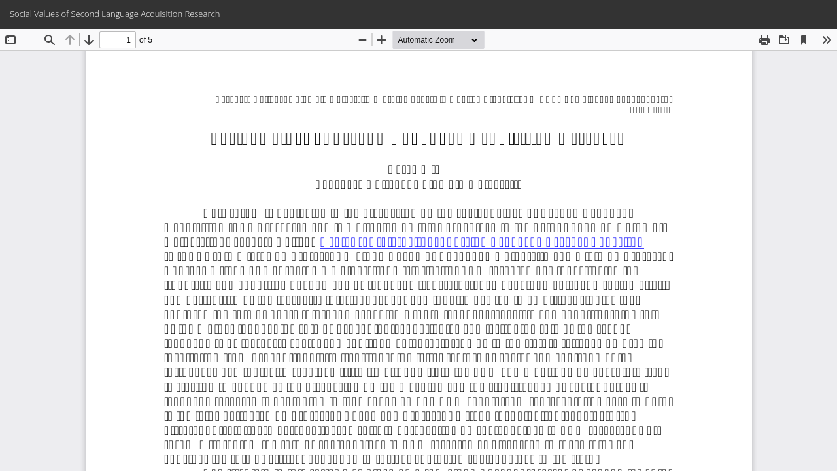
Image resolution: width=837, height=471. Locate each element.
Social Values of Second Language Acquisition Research (115, 14)
